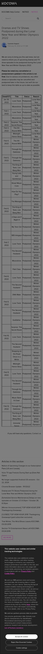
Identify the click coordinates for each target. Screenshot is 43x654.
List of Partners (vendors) (14, 628)
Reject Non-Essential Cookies (21, 642)
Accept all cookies (21, 637)
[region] (21, 599)
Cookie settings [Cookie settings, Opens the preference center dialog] (21, 648)
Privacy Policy (26, 571)
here (28, 604)
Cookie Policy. (10, 573)
